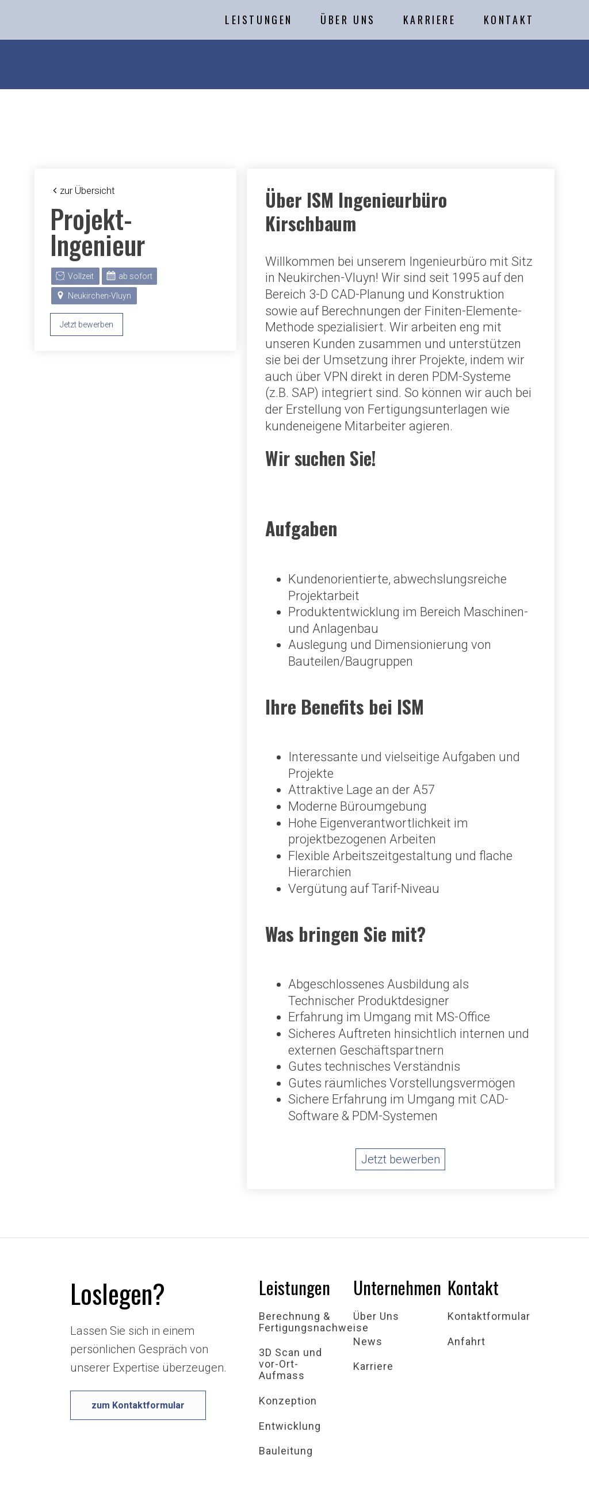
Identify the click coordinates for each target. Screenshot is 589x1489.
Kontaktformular (489, 1316)
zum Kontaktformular (138, 1405)
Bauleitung (286, 1451)
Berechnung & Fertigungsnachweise (314, 1322)
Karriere (429, 19)
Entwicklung (290, 1426)
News (368, 1341)
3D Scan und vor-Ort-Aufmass (290, 1364)
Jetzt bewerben (86, 324)
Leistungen (259, 19)
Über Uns (348, 19)
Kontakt (509, 19)
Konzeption (288, 1401)
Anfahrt (466, 1341)
